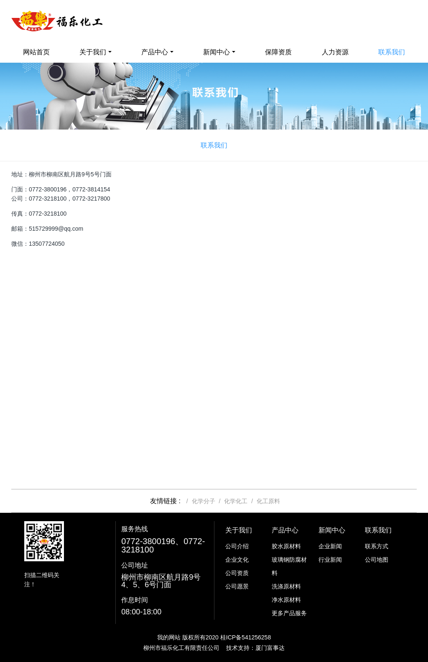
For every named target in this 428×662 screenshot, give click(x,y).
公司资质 (237, 573)
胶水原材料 (286, 546)
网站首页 (36, 52)
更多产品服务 (289, 613)
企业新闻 (330, 546)
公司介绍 (237, 546)
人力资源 (335, 52)
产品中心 (154, 52)
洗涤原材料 (286, 586)
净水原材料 (286, 599)
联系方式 (376, 546)
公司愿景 (237, 586)
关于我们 (92, 52)
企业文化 (237, 559)
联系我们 (391, 52)
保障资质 (278, 52)
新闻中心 (216, 52)
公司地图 (376, 559)
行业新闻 (330, 559)
